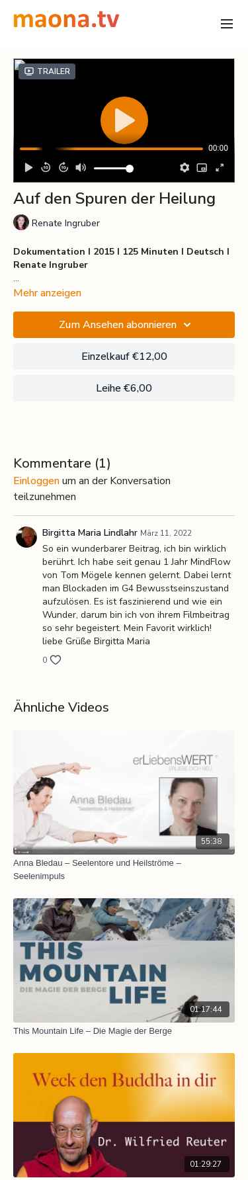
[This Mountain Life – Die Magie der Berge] (124, 1031)
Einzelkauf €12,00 (124, 356)
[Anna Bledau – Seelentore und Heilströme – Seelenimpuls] (124, 869)
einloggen (36, 481)
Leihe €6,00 (124, 388)
